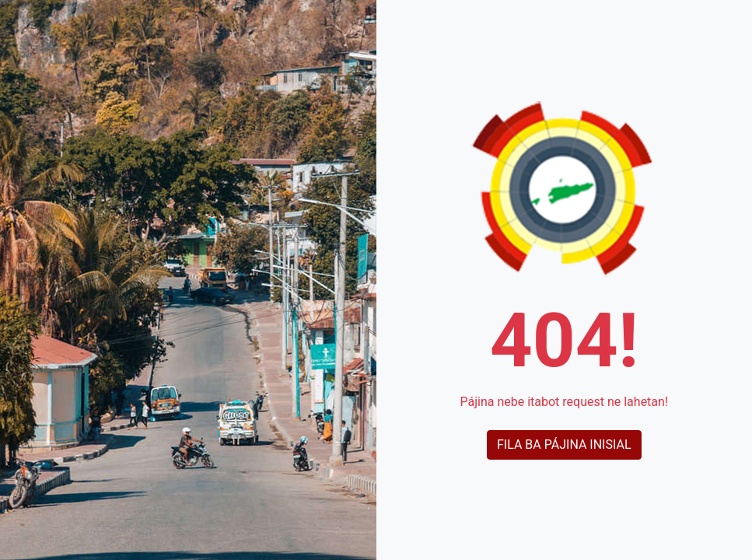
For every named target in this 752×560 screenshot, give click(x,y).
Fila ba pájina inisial (564, 444)
